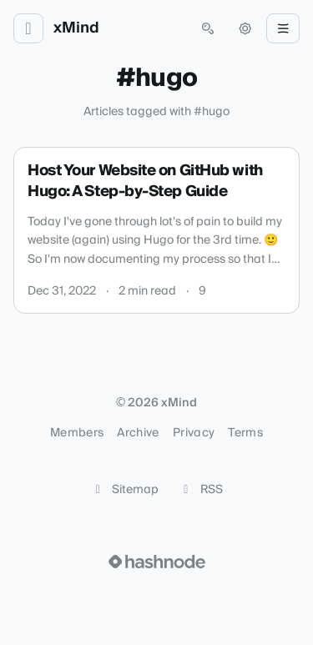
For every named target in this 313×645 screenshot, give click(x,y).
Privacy (194, 433)
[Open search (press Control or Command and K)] (208, 28)
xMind (76, 28)
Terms (245, 433)
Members (76, 433)
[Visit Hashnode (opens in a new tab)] (157, 561)
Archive (138, 433)
